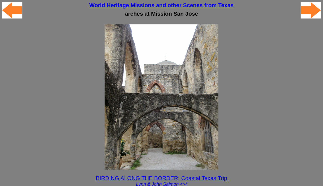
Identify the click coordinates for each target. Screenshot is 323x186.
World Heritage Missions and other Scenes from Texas (161, 5)
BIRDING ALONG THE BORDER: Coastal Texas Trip (161, 178)
